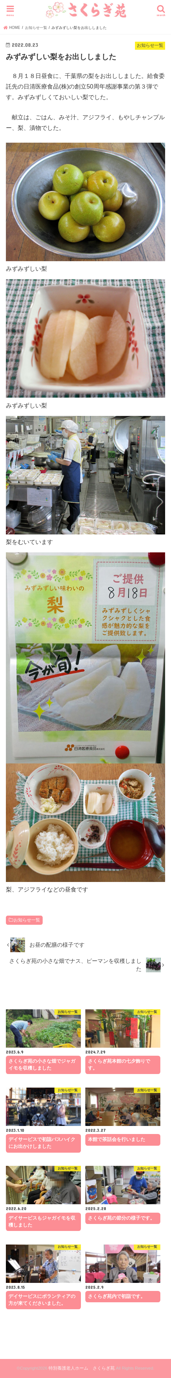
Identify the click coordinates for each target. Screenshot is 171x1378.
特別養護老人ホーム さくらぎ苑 (82, 1368)
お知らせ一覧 (27, 920)
